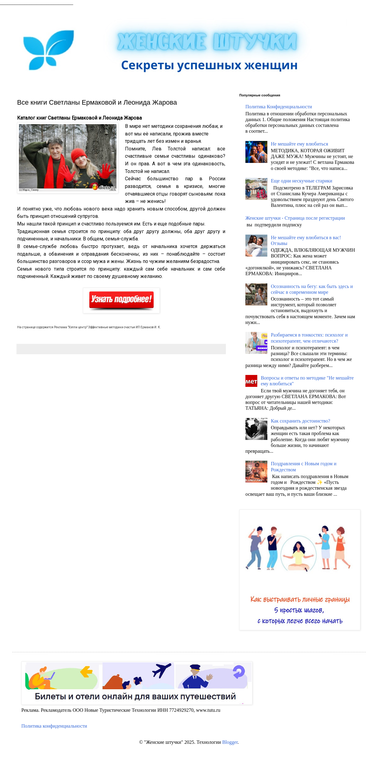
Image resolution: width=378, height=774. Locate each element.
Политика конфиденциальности (54, 726)
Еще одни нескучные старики (301, 180)
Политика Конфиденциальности (278, 106)
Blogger (230, 742)
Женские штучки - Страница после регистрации (295, 218)
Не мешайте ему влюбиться (299, 143)
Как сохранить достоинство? (300, 420)
